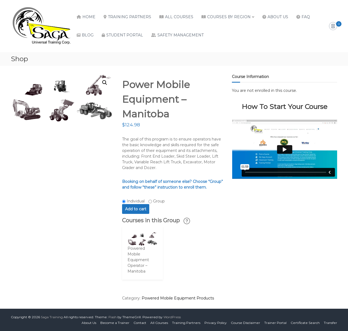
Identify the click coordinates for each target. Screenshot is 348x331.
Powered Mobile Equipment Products (178, 298)
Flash (112, 317)
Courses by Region (229, 16)
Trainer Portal (275, 323)
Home (88, 16)
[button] (105, 83)
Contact (139, 323)
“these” (149, 187)
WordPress (172, 317)
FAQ (306, 16)
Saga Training (52, 317)
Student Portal (124, 35)
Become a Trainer (114, 323)
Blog (88, 35)
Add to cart (135, 209)
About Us (278, 16)
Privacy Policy (215, 323)
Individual (136, 201)
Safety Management (180, 35)
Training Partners (129, 16)
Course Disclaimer (245, 323)
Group (159, 201)
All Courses (179, 16)
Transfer (330, 323)
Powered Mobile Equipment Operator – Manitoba (138, 260)
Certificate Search (305, 323)
